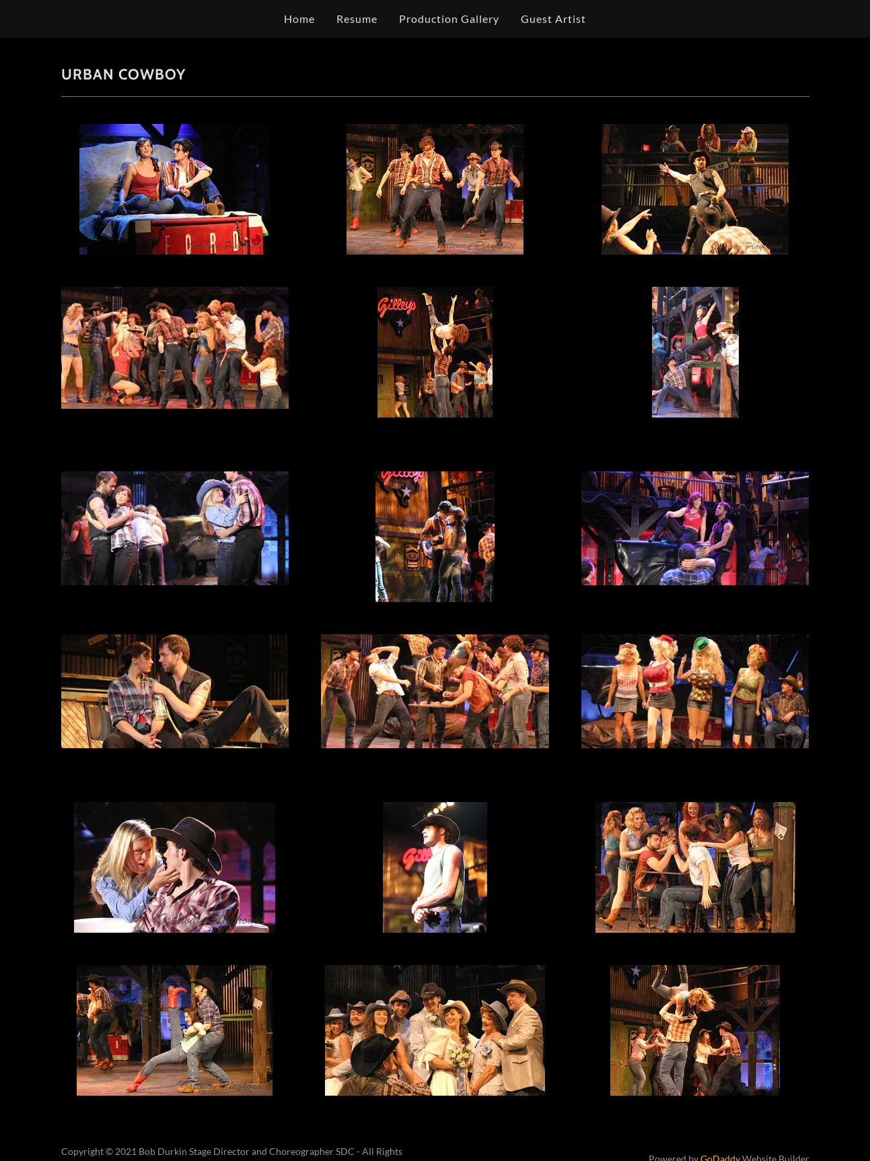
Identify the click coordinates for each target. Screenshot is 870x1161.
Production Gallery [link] (449, 18)
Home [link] (299, 18)
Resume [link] (356, 18)
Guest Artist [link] (553, 18)
